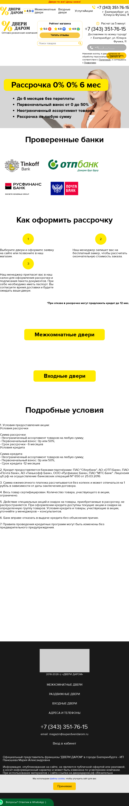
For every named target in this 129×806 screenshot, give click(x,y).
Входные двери (64, 11)
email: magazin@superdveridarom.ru (64, 734)
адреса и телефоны (64, 712)
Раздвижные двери (64, 694)
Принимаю (64, 786)
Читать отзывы (60, 35)
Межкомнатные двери (45, 11)
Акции (88, 11)
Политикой (105, 59)
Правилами (90, 62)
